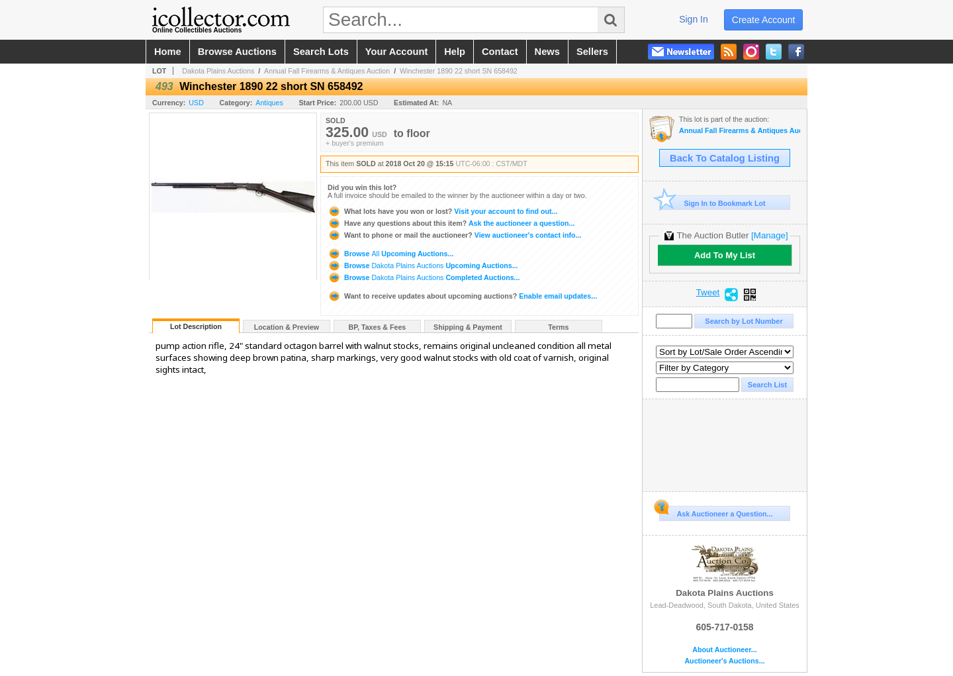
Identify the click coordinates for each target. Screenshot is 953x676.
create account (763, 20)
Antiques (269, 103)
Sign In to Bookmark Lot (712, 203)
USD (196, 103)
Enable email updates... (462, 296)
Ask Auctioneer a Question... (715, 512)
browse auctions (237, 51)
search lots (321, 51)
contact (500, 51)
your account (396, 51)
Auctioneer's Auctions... (724, 661)
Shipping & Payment (467, 327)
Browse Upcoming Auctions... (390, 254)
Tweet (708, 292)
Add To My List (724, 255)
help (454, 51)
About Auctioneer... (724, 649)
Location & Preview (286, 327)
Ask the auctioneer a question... (451, 223)
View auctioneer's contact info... (454, 235)
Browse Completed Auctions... (424, 277)
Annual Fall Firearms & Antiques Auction (327, 71)
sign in (693, 19)
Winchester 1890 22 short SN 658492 (459, 71)
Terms (558, 327)
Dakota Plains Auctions (218, 71)
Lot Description (196, 326)
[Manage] (769, 235)
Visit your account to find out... (442, 211)
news (547, 51)
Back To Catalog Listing (725, 158)
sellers (592, 51)
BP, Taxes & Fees (377, 327)
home (167, 51)
